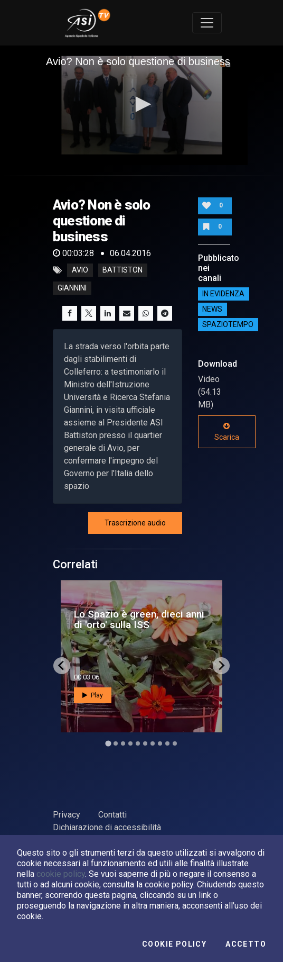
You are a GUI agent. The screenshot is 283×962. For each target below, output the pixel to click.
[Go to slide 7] (152, 743)
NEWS (212, 309)
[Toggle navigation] (207, 22)
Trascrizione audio (135, 523)
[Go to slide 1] (108, 743)
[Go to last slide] (61, 665)
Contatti (112, 815)
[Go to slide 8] (160, 743)
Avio (80, 270)
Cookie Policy (174, 944)
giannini (72, 288)
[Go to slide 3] (123, 743)
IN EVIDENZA (223, 293)
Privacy (66, 815)
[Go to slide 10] (175, 743)
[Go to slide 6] (145, 743)
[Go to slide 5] (138, 743)
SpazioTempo (227, 324)
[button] (141, 104)
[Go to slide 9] (167, 743)
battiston (122, 270)
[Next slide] (221, 665)
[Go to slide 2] (116, 743)
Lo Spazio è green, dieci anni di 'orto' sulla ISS (139, 619)
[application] (141, 105)
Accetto (245, 944)
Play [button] (92, 695)
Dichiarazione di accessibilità (107, 827)
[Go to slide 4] (130, 743)
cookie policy (60, 874)
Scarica (226, 431)
